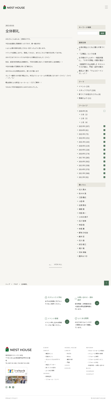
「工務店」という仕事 (87, 53)
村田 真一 (82, 213)
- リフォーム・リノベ (52, 379)
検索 (102, 33)
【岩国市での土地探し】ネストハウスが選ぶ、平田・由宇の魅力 (92, 65)
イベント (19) (84, 86)
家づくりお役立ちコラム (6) (90, 94)
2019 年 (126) (92, 149)
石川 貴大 (82, 189)
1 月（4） (85, 122)
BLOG (88, 368)
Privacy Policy (12, 398)
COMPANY (90, 371)
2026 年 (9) (92, 111)
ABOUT (46, 350)
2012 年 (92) (92, 177)
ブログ (15, 284)
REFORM (89, 347)
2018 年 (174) (92, 153)
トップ (8, 284)
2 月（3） (85, 118)
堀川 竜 (81, 248)
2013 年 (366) (92, 173)
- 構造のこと (49, 353)
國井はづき (83, 256)
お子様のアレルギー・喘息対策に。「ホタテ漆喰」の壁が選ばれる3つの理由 (92, 59)
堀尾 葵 (81, 209)
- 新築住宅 (48, 376)
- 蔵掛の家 (69, 359)
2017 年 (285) (92, 157)
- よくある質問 (49, 370)
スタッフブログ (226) (87, 90)
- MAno (68, 356)
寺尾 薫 (81, 228)
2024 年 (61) (92, 130)
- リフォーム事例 (93, 356)
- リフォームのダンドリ (95, 359)
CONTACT (90, 374)
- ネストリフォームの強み (95, 350)
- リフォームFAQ (92, 362)
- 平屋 (68, 362)
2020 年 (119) (92, 145)
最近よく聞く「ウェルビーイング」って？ (91, 72)
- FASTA (68, 353)
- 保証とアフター (50, 365)
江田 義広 (82, 197)
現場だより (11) (85, 98)
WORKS (46, 373)
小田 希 (81, 201)
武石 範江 (82, 244)
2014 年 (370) (92, 169)
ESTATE (68, 368)
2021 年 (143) (92, 142)
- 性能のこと (49, 356)
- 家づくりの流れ (50, 367)
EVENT (46, 347)
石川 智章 (82, 220)
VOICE (67, 365)
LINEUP (67, 350)
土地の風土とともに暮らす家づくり (92, 48)
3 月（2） (85, 114)
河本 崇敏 (82, 252)
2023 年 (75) (92, 134)
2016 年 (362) (92, 161)
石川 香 (81, 240)
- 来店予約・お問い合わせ (95, 365)
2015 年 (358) (92, 165)
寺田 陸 (81, 224)
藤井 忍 (81, 236)
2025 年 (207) (92, 126)
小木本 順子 (83, 217)
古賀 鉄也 (82, 205)
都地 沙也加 (83, 232)
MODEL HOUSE (71, 347)
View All (58, 264)
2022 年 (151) (92, 138)
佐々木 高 (82, 193)
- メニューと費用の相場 (95, 353)
